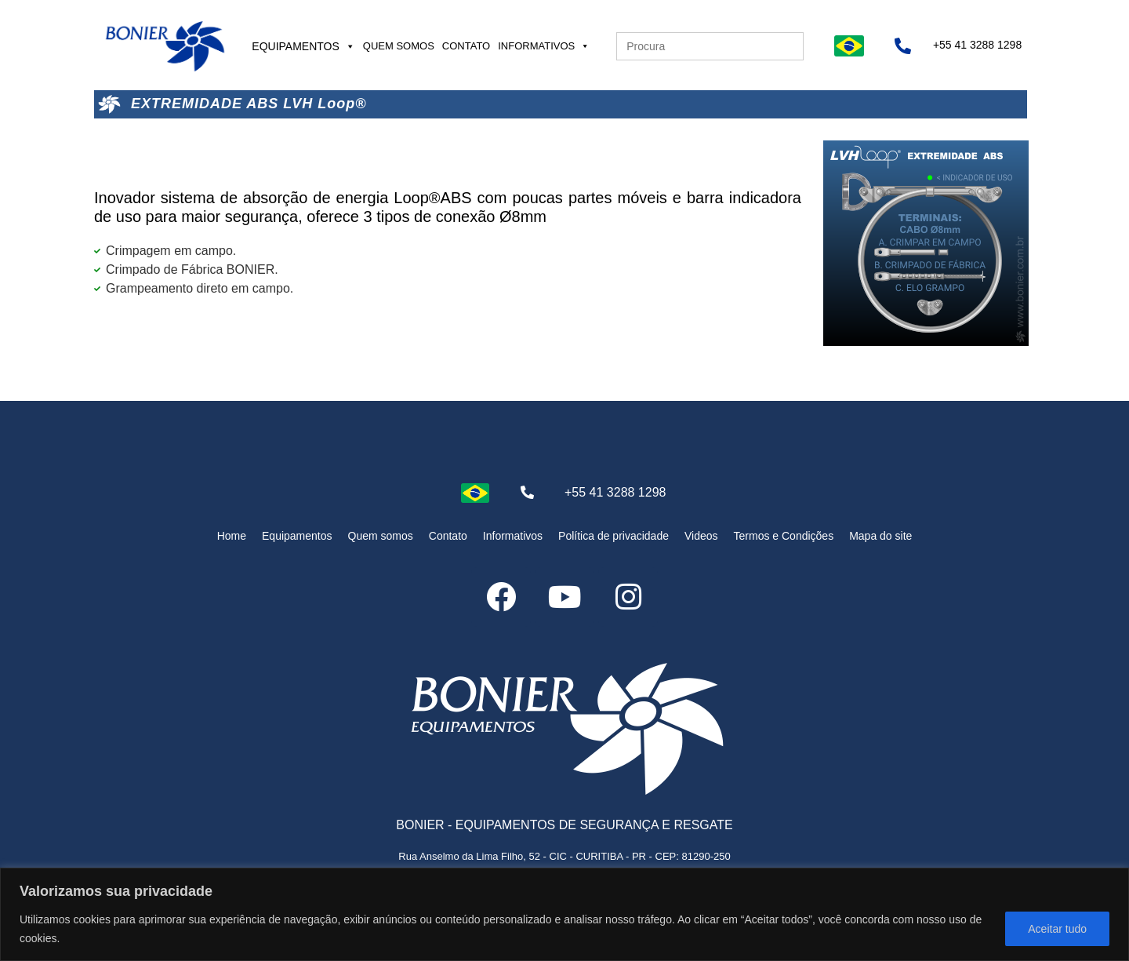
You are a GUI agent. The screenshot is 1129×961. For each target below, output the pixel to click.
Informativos (544, 46)
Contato (466, 46)
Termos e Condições (784, 536)
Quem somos (398, 46)
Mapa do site (880, 536)
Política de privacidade (613, 536)
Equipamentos (303, 46)
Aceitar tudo (1057, 929)
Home (231, 536)
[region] (564, 914)
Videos (701, 536)
